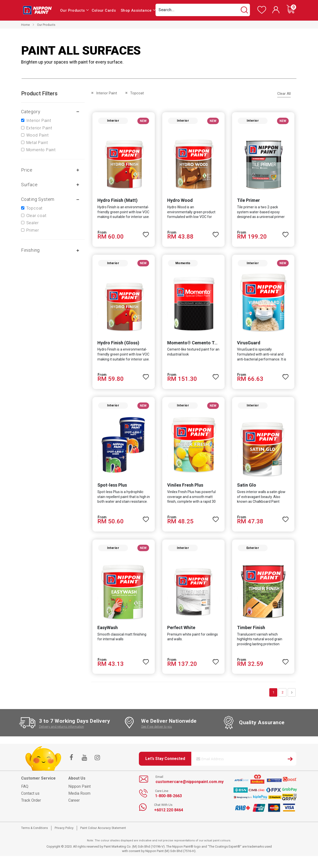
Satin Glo (247, 488)
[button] (146, 233)
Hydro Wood (180, 201)
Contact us (30, 797)
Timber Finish (252, 631)
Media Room (79, 797)
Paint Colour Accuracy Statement (103, 832)
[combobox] (203, 10)
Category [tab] (30, 111)
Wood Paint (37, 135)
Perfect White (181, 631)
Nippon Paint (79, 790)
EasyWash (106, 631)
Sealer (32, 222)
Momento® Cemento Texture (197, 344)
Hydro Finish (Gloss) (117, 344)
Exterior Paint (39, 128)
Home (25, 25)
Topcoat (34, 208)
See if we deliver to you (156, 730)
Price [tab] (27, 170)
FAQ (24, 790)
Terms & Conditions (34, 832)
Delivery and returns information (61, 730)
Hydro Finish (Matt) (116, 201)
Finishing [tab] (30, 250)
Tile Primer (249, 201)
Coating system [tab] (37, 199)
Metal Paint (37, 142)
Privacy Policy (64, 832)
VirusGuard (249, 344)
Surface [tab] (29, 184)
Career (74, 804)
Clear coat (36, 215)
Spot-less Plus (111, 488)
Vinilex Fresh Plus (185, 488)
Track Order (31, 804)
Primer (32, 230)
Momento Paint (41, 149)
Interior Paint (38, 120)
